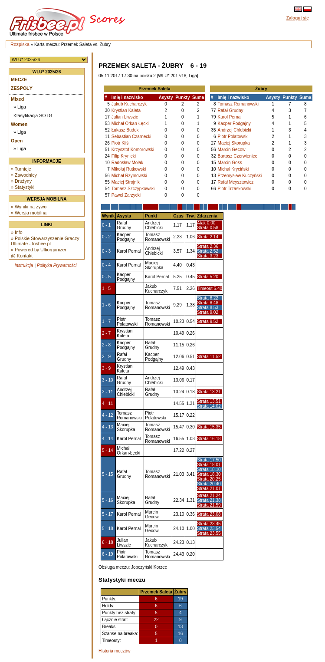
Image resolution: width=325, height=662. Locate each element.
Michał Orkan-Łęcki (130, 123)
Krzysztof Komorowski (133, 149)
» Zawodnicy (24, 175)
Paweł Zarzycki (126, 195)
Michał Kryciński (233, 169)
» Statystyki (22, 187)
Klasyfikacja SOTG (32, 115)
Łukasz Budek (125, 130)
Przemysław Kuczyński (240, 175)
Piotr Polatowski (233, 136)
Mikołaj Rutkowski (129, 169)
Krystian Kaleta (126, 110)
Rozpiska (20, 44)
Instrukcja (23, 265)
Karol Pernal (230, 117)
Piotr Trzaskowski (235, 188)
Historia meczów (114, 651)
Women (19, 124)
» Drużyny (21, 181)
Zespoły (22, 88)
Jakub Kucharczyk (129, 104)
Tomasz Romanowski (238, 104)
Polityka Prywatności (57, 265)
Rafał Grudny (230, 110)
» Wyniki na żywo (28, 206)
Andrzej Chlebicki (234, 130)
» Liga (19, 106)
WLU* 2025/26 (47, 71)
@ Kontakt (22, 255)
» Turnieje (21, 168)
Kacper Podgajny (234, 123)
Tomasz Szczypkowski (133, 188)
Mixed (17, 99)
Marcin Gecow (232, 149)
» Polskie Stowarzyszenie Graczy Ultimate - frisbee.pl (45, 241)
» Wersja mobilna (28, 212)
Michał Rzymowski (129, 175)
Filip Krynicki (124, 156)
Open (17, 140)
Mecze (19, 79)
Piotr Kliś (120, 143)
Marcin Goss (230, 162)
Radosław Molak (127, 162)
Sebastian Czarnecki (131, 136)
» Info (17, 232)
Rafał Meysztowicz (236, 182)
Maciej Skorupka (234, 143)
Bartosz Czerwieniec (237, 156)
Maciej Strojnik (126, 182)
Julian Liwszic (125, 117)
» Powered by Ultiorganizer (38, 249)
